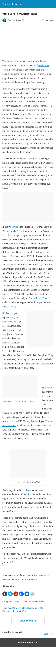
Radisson (6, 313)
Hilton (27, 490)
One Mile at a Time (37, 298)
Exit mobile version (28, 642)
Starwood (15, 227)
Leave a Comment (28, 621)
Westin (25, 611)
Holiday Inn (48, 387)
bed (9, 608)
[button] (4, 593)
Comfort (16, 608)
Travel (41, 601)
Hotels (35, 601)
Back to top (49, 634)
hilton (23, 608)
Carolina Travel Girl (22, 601)
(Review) (11, 306)
